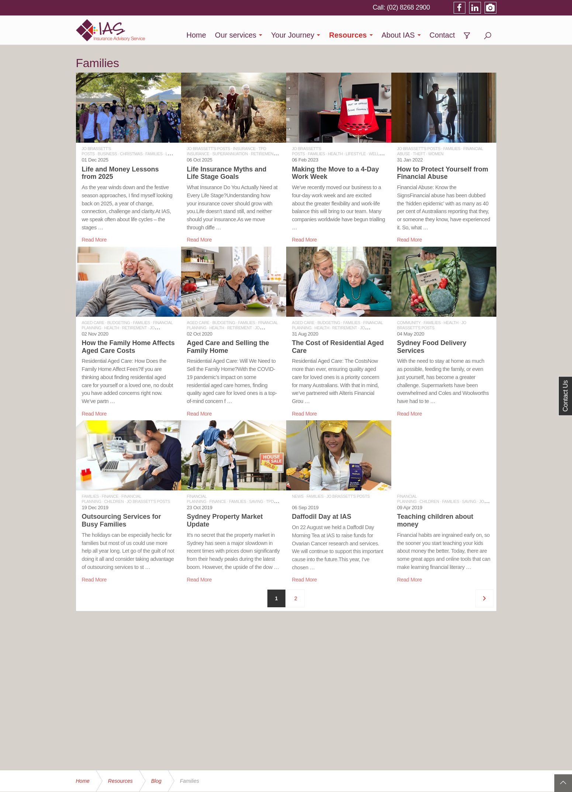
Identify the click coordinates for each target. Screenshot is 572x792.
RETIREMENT (263, 154)
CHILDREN (114, 501)
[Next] (484, 598)
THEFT (419, 154)
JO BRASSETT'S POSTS (208, 148)
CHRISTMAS (131, 154)
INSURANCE (244, 148)
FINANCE (110, 496)
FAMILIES (153, 154)
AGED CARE (93, 322)
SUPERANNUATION (230, 154)
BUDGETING (118, 322)
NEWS (298, 496)
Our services (235, 35)
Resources (348, 35)
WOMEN (435, 154)
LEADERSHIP (178, 154)
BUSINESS (107, 154)
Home (196, 35)
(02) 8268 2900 (408, 7)
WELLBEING (380, 154)
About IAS (398, 35)
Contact (442, 35)
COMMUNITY (409, 322)
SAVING (256, 501)
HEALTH (335, 154)
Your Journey (292, 35)
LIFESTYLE (355, 154)
